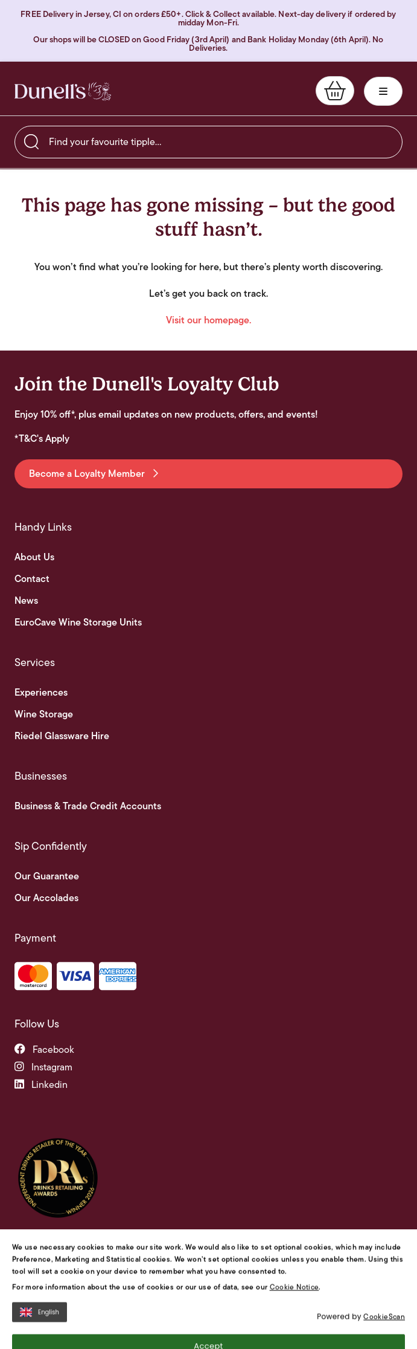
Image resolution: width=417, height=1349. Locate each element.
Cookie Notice (294, 1239)
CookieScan (384, 1268)
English (39, 1264)
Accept (208, 1298)
